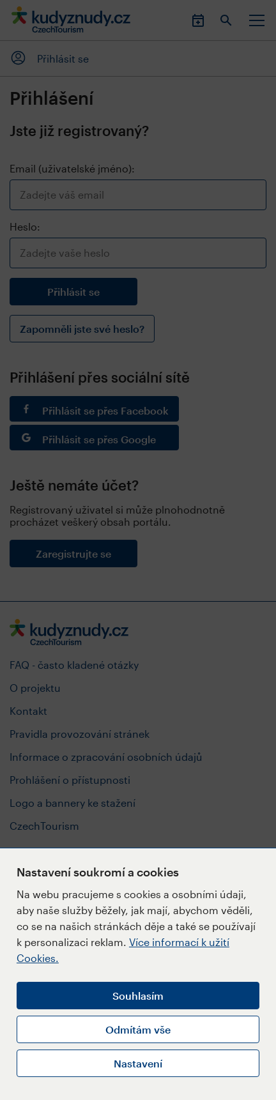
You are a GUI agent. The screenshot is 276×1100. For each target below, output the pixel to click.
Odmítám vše (138, 1029)
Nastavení (138, 1063)
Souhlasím (138, 995)
